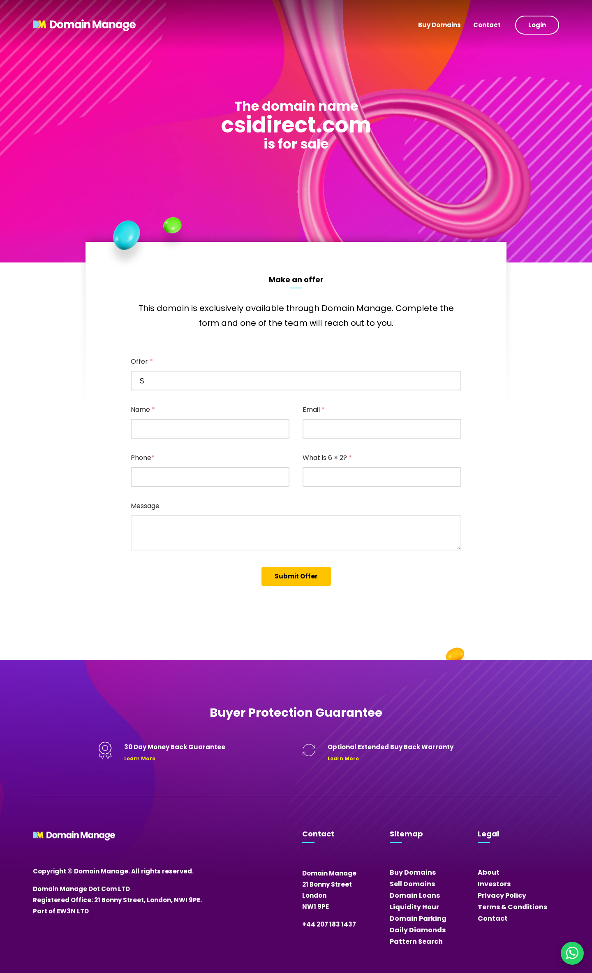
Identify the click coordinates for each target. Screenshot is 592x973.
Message (145, 506)
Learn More (139, 758)
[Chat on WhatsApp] (572, 953)
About (489, 872)
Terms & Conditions (512, 907)
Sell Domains (412, 884)
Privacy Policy (502, 895)
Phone (143, 457)
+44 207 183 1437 (329, 924)
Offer (142, 361)
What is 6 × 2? (327, 457)
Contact (487, 25)
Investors (494, 884)
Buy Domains (439, 25)
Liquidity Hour (414, 907)
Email (314, 409)
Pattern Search (416, 941)
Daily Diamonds (418, 930)
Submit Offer (296, 576)
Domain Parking (418, 918)
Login (537, 25)
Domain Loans (415, 895)
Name (143, 409)
